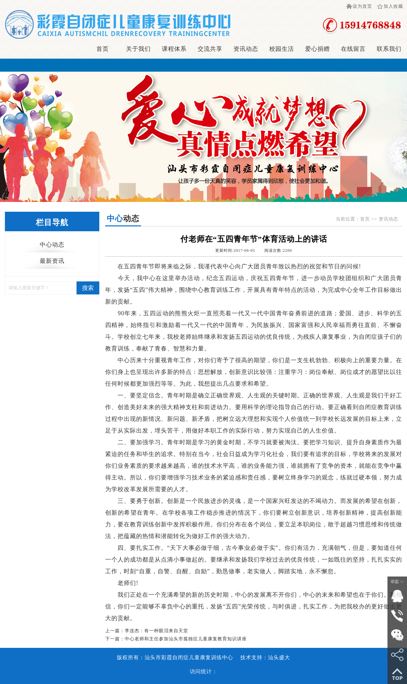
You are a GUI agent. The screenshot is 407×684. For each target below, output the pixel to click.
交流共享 (210, 49)
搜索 (88, 288)
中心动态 (52, 244)
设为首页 (362, 6)
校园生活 (281, 49)
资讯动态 (245, 49)
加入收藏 (393, 6)
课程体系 (174, 49)
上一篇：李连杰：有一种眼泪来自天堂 (146, 630)
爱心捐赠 (317, 49)
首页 (102, 49)
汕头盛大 (279, 657)
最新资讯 (52, 261)
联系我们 (389, 49)
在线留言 (353, 49)
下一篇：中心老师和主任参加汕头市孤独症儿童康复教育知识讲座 (176, 638)
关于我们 (138, 49)
